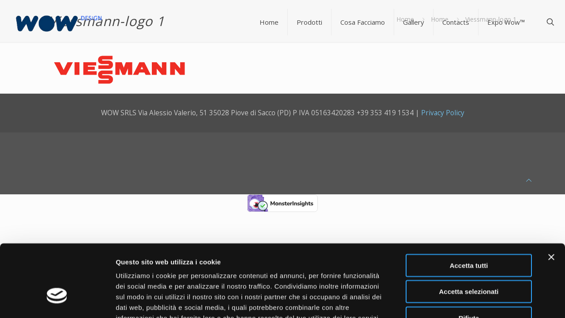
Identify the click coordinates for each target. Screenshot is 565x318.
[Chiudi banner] (551, 200)
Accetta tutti (469, 208)
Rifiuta (469, 261)
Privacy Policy (442, 112)
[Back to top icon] (529, 180)
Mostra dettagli (464, 300)
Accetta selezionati (468, 235)
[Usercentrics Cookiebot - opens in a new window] (57, 300)
